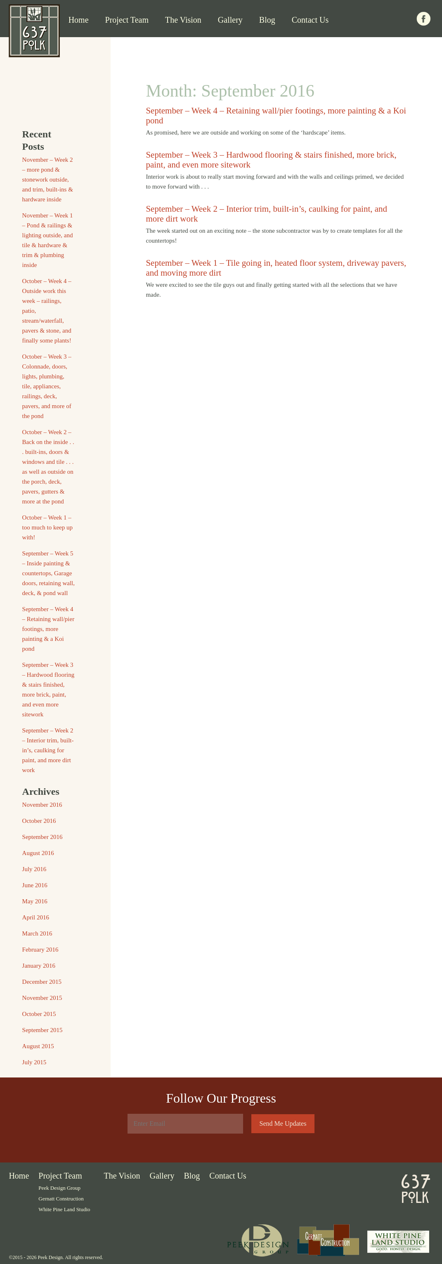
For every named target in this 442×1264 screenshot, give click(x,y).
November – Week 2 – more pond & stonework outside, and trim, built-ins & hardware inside (47, 179)
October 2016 (39, 820)
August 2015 (38, 1046)
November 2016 (42, 804)
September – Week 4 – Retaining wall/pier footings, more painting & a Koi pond (48, 629)
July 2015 (34, 1062)
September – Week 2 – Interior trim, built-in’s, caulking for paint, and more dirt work (48, 750)
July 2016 (34, 869)
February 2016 (40, 949)
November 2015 (42, 998)
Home (79, 19)
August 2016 (38, 853)
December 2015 (41, 981)
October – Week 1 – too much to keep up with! (47, 527)
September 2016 (42, 837)
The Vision (183, 19)
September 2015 (42, 1030)
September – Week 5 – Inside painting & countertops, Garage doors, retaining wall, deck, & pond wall (48, 573)
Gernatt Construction (60, 1198)
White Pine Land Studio (64, 1209)
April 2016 (35, 917)
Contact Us (310, 19)
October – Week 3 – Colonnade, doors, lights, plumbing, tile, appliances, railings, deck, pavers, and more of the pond (46, 386)
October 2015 (39, 1014)
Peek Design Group (59, 1188)
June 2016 (34, 885)
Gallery (230, 19)
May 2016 (34, 901)
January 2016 (38, 965)
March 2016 (37, 933)
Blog (267, 19)
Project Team (127, 19)
